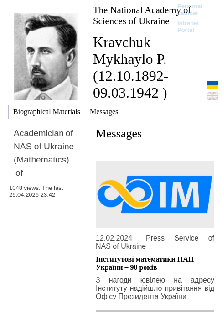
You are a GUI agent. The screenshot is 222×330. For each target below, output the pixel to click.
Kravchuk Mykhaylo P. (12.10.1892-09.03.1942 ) (130, 67)
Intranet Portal (188, 26)
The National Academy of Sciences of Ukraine (142, 15)
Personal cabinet (189, 9)
